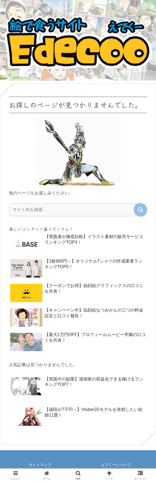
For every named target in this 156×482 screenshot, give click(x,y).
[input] (72, 209)
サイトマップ (40, 465)
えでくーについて (116, 465)
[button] (140, 209)
